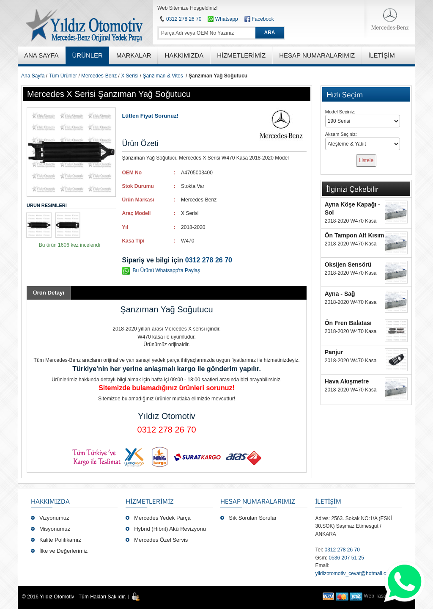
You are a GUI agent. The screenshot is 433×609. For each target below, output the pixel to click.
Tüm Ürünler (63, 76)
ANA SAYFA (41, 55)
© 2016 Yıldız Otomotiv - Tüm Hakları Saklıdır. (74, 597)
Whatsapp (223, 19)
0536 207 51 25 (346, 558)
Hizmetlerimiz (150, 501)
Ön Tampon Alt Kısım (354, 235)
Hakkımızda (50, 501)
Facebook (263, 19)
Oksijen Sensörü (348, 264)
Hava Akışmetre (347, 381)
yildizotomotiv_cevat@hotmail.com (354, 573)
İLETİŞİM (328, 501)
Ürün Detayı (48, 292)
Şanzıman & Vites (163, 76)
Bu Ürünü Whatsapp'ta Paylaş (166, 270)
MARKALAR (133, 55)
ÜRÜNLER (87, 55)
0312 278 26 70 (183, 19)
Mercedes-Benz (99, 76)
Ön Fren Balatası (348, 323)
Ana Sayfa (32, 76)
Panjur (334, 352)
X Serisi (129, 76)
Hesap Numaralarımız (257, 501)
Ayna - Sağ (340, 293)
